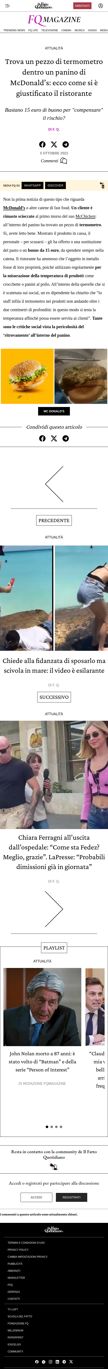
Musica (80, 30)
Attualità (54, 48)
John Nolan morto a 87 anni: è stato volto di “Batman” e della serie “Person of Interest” (42, 1061)
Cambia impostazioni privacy (28, 1256)
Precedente (54, 520)
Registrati (72, 1197)
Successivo (54, 697)
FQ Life (33, 30)
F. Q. (56, 129)
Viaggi (92, 30)
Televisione (49, 30)
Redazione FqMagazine (44, 1083)
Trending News (14, 30)
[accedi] (101, 6)
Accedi (36, 1197)
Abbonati (82, 5)
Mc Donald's (54, 411)
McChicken (85, 216)
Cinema (66, 30)
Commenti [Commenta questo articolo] (54, 161)
